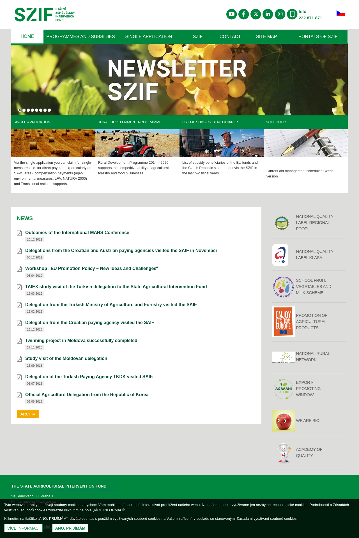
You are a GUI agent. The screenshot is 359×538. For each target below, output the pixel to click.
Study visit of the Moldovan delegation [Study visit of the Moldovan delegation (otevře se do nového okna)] (66, 358)
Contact (230, 36)
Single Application (148, 36)
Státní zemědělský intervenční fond (45, 15)
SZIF (198, 36)
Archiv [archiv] (27, 414)
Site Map (266, 36)
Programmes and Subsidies (80, 36)
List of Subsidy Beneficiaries (210, 122)
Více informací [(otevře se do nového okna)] (23, 528)
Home (27, 36)
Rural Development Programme (130, 122)
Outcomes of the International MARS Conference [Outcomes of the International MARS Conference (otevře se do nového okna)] (77, 232)
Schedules (276, 122)
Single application (31, 122)
